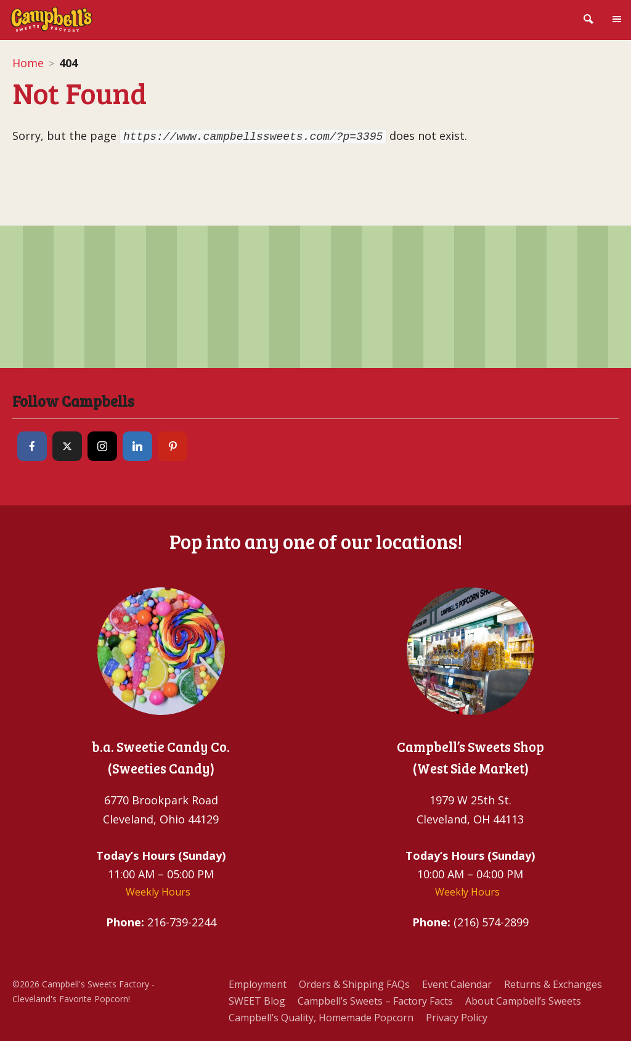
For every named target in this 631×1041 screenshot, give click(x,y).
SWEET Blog (257, 1001)
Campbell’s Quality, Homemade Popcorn (321, 1017)
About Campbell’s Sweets (523, 1001)
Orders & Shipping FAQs (354, 984)
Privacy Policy (456, 1017)
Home (28, 62)
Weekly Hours (158, 892)
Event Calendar (457, 984)
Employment (258, 984)
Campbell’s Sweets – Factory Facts (375, 1001)
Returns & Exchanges (553, 984)
